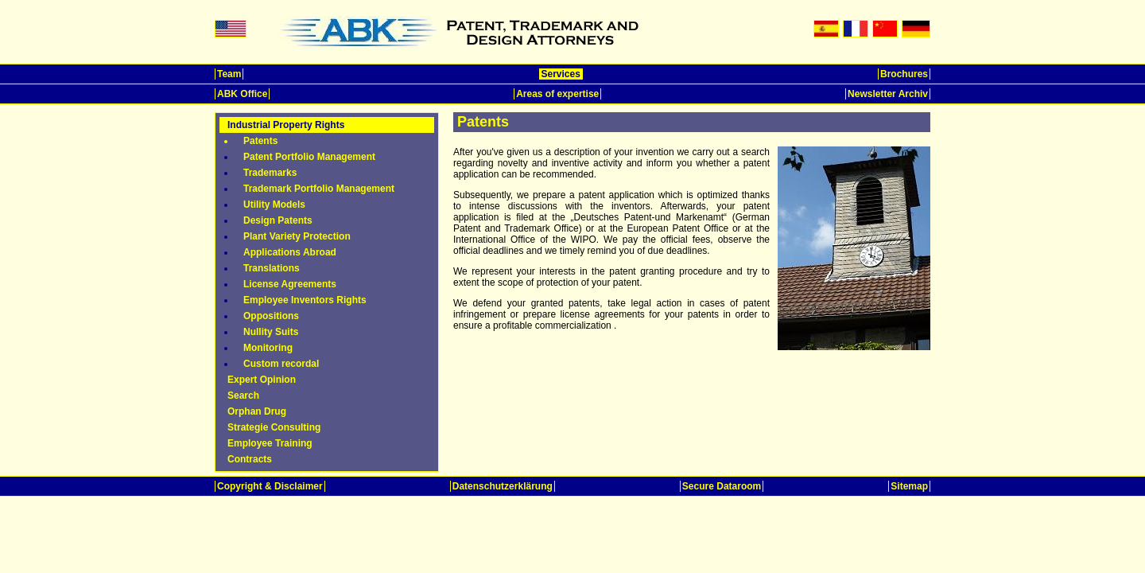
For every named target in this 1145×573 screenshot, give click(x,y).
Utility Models (274, 204)
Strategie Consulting (273, 427)
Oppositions (271, 316)
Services (560, 74)
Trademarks (270, 172)
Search (243, 395)
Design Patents (277, 220)
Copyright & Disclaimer (270, 486)
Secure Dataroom (721, 486)
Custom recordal (281, 363)
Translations (271, 268)
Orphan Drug (256, 411)
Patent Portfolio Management (309, 156)
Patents (260, 140)
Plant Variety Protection (297, 236)
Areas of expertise (557, 93)
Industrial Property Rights (285, 125)
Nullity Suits (270, 331)
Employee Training (269, 443)
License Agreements (289, 284)
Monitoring (268, 347)
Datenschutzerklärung (502, 486)
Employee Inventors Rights (305, 300)
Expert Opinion (261, 379)
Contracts (249, 459)
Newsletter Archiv (888, 93)
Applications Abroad (289, 252)
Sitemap (909, 486)
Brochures (904, 74)
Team (229, 74)
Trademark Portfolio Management (318, 188)
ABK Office (242, 93)
